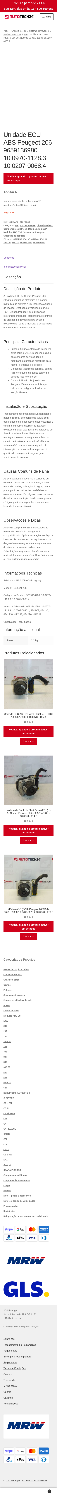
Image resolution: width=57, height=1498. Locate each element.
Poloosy (7, 990)
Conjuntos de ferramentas (16, 1180)
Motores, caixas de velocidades (19, 1201)
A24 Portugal (13, 1480)
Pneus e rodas (10, 1206)
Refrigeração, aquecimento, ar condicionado (25, 1216)
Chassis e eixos (18, 31)
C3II (5, 1118)
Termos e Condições (14, 1368)
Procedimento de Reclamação (19, 1345)
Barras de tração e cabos (16, 969)
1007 (5, 1021)
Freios (6, 1005)
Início (6, 31)
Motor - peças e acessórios (17, 1196)
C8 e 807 (7, 1154)
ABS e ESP (29, 225)
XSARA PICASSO (12, 1170)
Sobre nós (9, 1339)
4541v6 (35, 239)
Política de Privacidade (34, 1480)
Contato (7, 1374)
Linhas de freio (11, 1010)
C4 (4, 1124)
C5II (5, 1144)
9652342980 (26, 242)
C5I (5, 1139)
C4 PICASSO (9, 1129)
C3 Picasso (9, 1113)
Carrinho (8, 1398)
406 (5, 1072)
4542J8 (43, 239)
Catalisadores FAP (12, 974)
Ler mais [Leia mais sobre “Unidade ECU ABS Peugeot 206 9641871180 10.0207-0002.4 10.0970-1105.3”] (29, 741)
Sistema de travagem (39, 31)
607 (5, 1088)
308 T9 (6, 1067)
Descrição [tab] (8, 257)
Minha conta (10, 1386)
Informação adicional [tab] (14, 266)
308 (5, 1062)
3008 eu (7, 1041)
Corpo (6, 1185)
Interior (7, 1190)
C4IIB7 (6, 1134)
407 (5, 1077)
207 (5, 1031)
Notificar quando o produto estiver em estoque (27, 178)
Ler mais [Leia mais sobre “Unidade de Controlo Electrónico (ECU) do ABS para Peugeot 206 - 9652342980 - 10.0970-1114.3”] (29, 840)
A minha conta (9, 1493)
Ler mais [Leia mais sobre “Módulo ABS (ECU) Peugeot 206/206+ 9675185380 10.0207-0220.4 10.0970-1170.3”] (29, 936)
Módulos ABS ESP (12, 34)
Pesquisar (28, 1493)
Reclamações (10, 1403)
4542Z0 (15, 242)
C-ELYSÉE (8, 1098)
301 (5, 1046)
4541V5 (26, 239)
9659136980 (39, 242)
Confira (7, 1392)
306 (5, 1051)
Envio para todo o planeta (17, 1356)
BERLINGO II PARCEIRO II (16, 1093)
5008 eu (7, 1082)
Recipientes (9, 1211)
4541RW (18, 239)
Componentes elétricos (15, 229)
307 (5, 1057)
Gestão (7, 985)
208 (5, 1036)
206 (26, 34)
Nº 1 (5, 1159)
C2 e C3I (7, 1103)
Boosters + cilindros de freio (17, 1000)
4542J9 (7, 242)
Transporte (9, 1380)
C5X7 (6, 1149)
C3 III (6, 1108)
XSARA (7, 1165)
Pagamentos (10, 1350)
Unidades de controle (14, 236)
